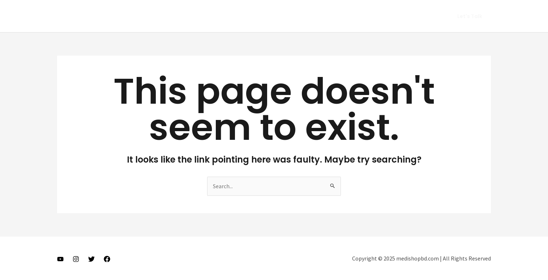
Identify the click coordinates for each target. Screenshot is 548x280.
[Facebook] (107, 259)
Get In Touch (420, 16)
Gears (385, 16)
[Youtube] (60, 259)
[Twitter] (91, 259)
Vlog (361, 16)
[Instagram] (76, 259)
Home (301, 16)
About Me (332, 16)
